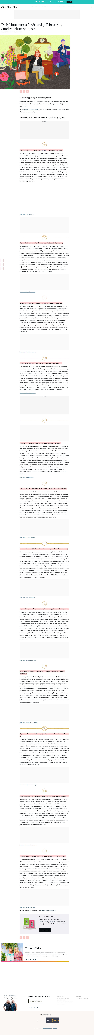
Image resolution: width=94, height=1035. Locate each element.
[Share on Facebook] (24, 91)
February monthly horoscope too (48, 910)
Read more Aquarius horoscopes (28, 845)
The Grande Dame (49, 1028)
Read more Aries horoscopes (27, 214)
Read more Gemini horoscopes (28, 352)
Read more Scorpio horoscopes (28, 660)
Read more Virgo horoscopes (27, 537)
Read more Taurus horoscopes (27, 292)
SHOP (69, 2)
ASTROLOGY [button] (46, 7)
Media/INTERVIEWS (61, 1000)
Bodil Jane (44, 1028)
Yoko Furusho (55, 1028)
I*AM (59, 7)
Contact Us (60, 996)
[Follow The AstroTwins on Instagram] (31, 1007)
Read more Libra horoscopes (27, 597)
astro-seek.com (52, 1024)
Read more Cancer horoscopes (28, 393)
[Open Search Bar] (92, 7)
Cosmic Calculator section (31, 109)
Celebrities (78, 996)
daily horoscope (41, 150)
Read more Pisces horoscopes (27, 907)
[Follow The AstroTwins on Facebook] (29, 1007)
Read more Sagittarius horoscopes (28, 722)
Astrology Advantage (82, 998)
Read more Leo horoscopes (27, 477)
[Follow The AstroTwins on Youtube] (37, 1007)
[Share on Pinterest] (27, 91)
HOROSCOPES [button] (36, 7)
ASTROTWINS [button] (72, 7)
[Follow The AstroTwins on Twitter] (34, 1007)
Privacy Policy (61, 1004)
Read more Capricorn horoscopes (28, 784)
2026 (53, 7)
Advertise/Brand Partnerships (65, 1002)
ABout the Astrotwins (63, 998)
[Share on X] (21, 91)
